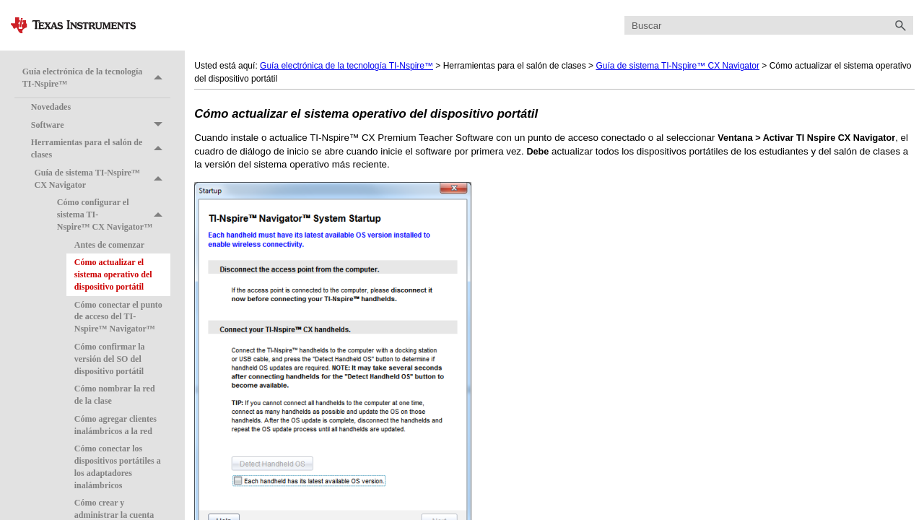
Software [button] (100, 125)
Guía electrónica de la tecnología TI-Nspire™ (96, 78)
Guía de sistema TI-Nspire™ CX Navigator (102, 179)
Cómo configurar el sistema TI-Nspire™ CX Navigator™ (113, 214)
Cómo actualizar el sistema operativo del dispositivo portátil (113, 274)
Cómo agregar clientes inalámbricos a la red (115, 425)
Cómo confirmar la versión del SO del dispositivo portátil (109, 359)
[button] (900, 25)
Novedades (51, 107)
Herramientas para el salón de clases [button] (100, 149)
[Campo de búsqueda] (768, 25)
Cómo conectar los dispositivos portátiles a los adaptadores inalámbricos (117, 466)
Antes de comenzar (109, 245)
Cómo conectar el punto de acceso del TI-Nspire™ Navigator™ (118, 317)
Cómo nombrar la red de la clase (114, 395)
